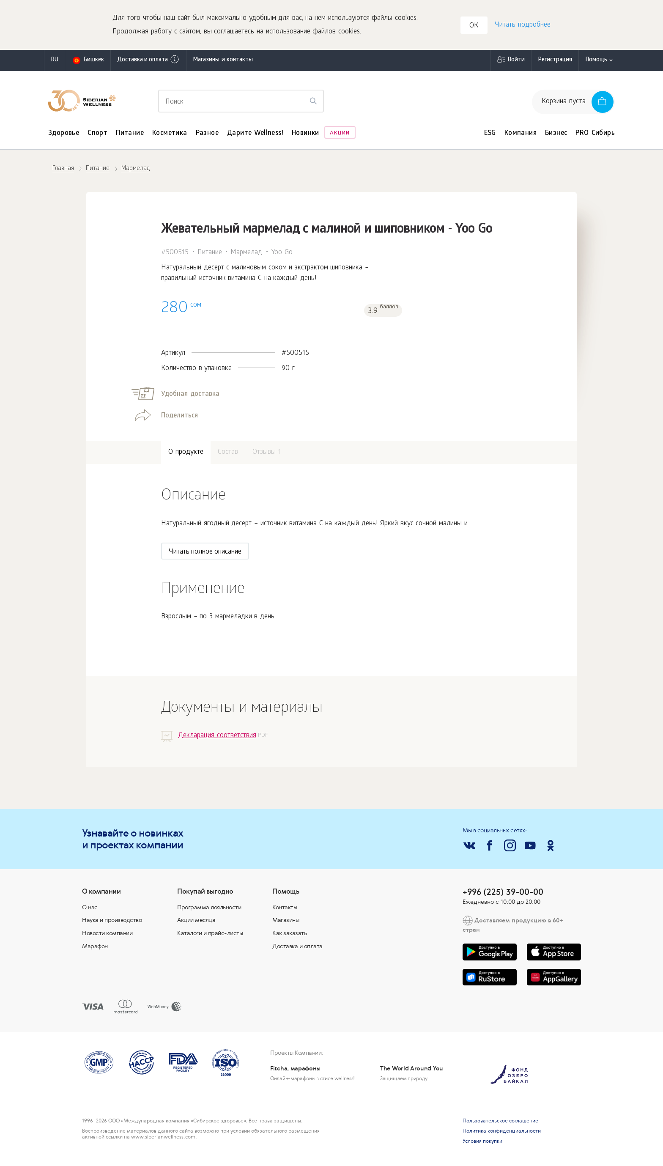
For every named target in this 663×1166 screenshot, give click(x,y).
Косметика (169, 134)
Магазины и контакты (223, 61)
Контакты (284, 908)
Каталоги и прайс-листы (210, 934)
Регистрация (555, 61)
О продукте (185, 454)
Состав (228, 454)
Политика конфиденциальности (502, 1132)
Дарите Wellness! (255, 134)
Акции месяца (196, 921)
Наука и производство (112, 921)
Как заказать (289, 934)
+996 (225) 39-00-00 (503, 892)
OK (474, 26)
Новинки (305, 134)
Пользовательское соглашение (500, 1122)
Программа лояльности (209, 908)
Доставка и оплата (148, 60)
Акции (340, 134)
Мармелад (246, 254)
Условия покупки (482, 1142)
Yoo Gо (282, 254)
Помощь (596, 61)
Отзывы (266, 454)
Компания (520, 134)
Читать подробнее (522, 26)
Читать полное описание (205, 553)
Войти (516, 61)
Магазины (285, 921)
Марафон (95, 947)
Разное (207, 134)
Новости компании (107, 934)
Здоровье (63, 134)
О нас (90, 908)
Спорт (97, 134)
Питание (130, 134)
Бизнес (556, 134)
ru (54, 61)
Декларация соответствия (217, 737)
